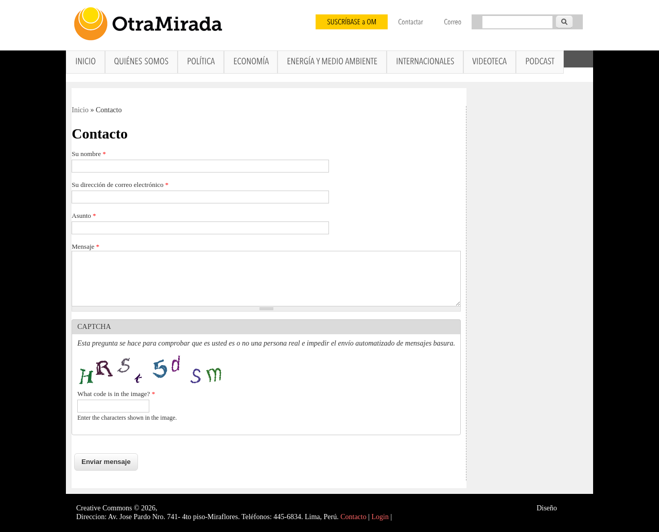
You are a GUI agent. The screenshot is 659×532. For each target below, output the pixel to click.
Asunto (84, 215)
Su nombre (89, 154)
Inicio (80, 110)
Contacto (353, 517)
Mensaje (85, 246)
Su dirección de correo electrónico (120, 184)
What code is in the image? (116, 394)
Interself (571, 508)
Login (380, 517)
